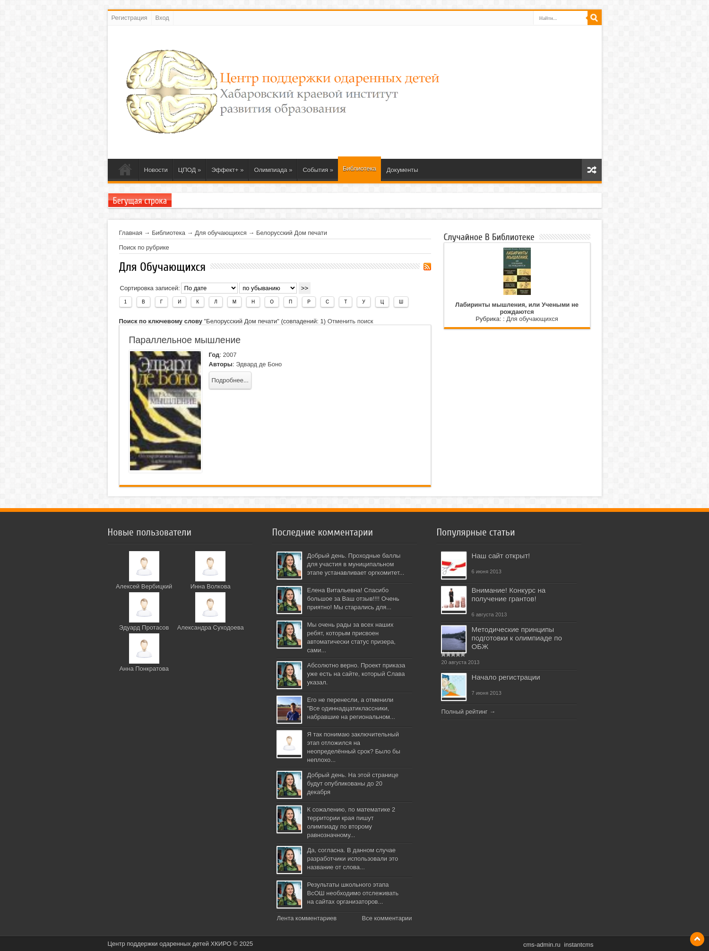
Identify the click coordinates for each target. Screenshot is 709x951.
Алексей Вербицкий (144, 586)
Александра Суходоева (210, 627)
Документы (402, 169)
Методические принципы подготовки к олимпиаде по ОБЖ (516, 637)
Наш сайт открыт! (500, 556)
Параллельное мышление (185, 340)
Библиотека (359, 168)
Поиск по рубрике (144, 247)
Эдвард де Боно (259, 364)
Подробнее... (230, 380)
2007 (229, 354)
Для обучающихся (221, 232)
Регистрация (129, 17)
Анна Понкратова (144, 668)
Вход (162, 17)
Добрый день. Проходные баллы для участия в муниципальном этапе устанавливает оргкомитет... (355, 564)
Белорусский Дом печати (291, 232)
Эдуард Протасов (144, 627)
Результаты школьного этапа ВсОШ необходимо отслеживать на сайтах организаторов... (352, 893)
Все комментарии (387, 918)
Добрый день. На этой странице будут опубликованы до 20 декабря (352, 783)
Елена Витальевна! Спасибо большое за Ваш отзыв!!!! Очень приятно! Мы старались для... (353, 599)
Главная (130, 232)
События (318, 169)
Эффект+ (227, 169)
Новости (156, 169)
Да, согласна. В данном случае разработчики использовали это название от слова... (352, 859)
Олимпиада (273, 169)
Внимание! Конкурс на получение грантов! (508, 594)
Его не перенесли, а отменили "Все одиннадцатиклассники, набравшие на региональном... (351, 708)
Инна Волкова (210, 586)
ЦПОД (189, 169)
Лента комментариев (307, 918)
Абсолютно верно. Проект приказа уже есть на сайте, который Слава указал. (356, 674)
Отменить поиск (350, 321)
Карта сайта (592, 170)
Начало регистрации (505, 677)
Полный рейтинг (464, 711)
